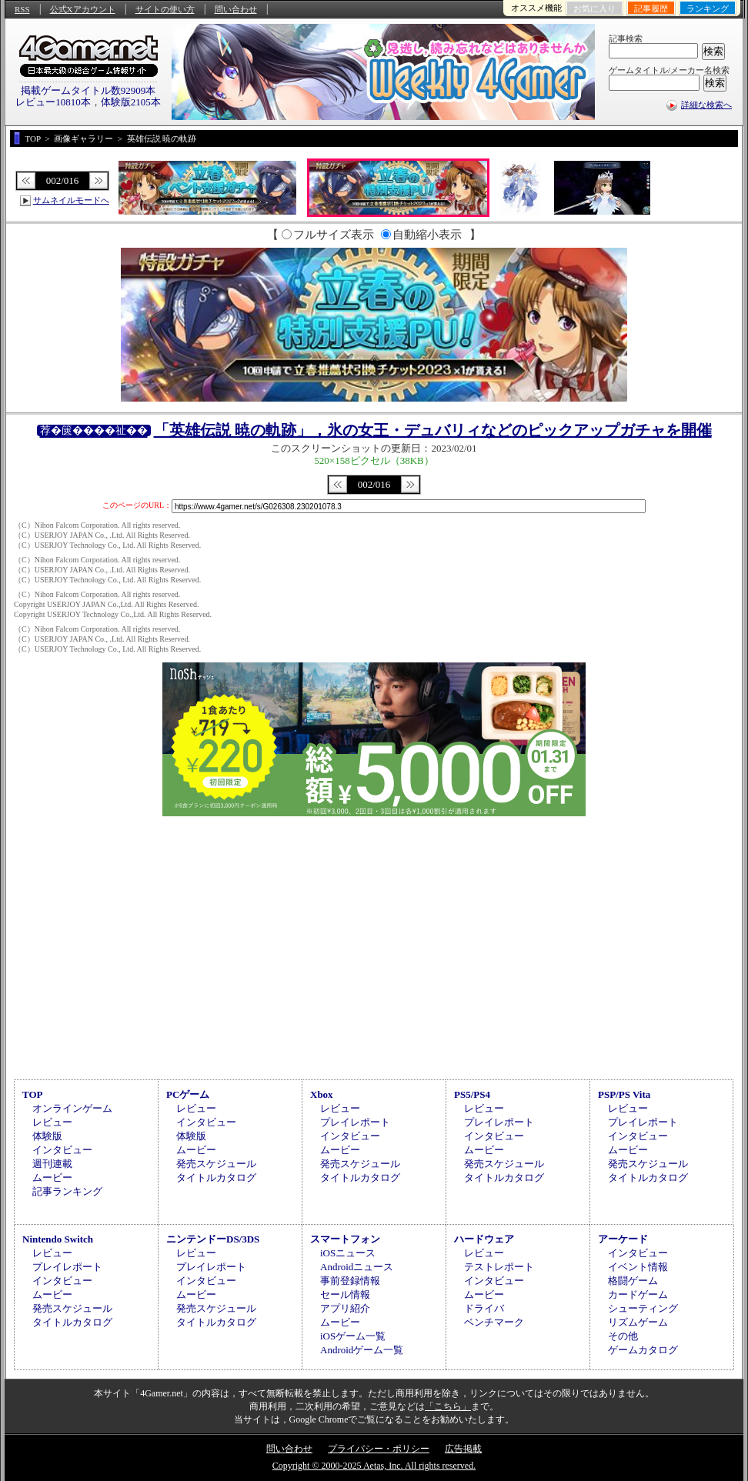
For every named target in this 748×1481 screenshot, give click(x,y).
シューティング (643, 1308)
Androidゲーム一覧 (361, 1350)
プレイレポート (355, 1122)
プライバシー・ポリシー (378, 1448)
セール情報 (345, 1294)
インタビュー (62, 1150)
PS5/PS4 (472, 1094)
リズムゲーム (638, 1322)
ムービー (52, 1177)
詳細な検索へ (706, 104)
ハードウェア (484, 1239)
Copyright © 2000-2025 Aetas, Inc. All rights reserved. (374, 1465)
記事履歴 (651, 8)
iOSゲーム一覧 (353, 1336)
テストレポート (499, 1267)
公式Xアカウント (82, 9)
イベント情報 (638, 1267)
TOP (32, 1094)
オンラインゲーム (72, 1108)
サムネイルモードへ (71, 200)
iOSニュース (348, 1253)
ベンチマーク (494, 1322)
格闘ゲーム (633, 1280)
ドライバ (484, 1308)
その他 (623, 1336)
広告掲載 (463, 1448)
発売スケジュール (216, 1163)
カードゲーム (638, 1294)
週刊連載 (52, 1163)
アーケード (623, 1239)
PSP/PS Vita (624, 1094)
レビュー (52, 1122)
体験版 (47, 1136)
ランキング (707, 8)
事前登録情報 (350, 1280)
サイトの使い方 (165, 9)
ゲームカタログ (643, 1350)
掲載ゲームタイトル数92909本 (88, 90)
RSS (22, 9)
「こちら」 (448, 1406)
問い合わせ (236, 9)
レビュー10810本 (53, 102)
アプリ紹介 (345, 1308)
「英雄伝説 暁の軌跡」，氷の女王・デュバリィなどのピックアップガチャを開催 (433, 430)
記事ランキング (67, 1191)
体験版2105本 (131, 102)
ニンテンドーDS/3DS (212, 1239)
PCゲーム (187, 1094)
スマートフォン (345, 1239)
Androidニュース (356, 1267)
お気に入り (594, 8)
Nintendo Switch (57, 1239)
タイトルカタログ (216, 1177)
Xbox (321, 1094)
